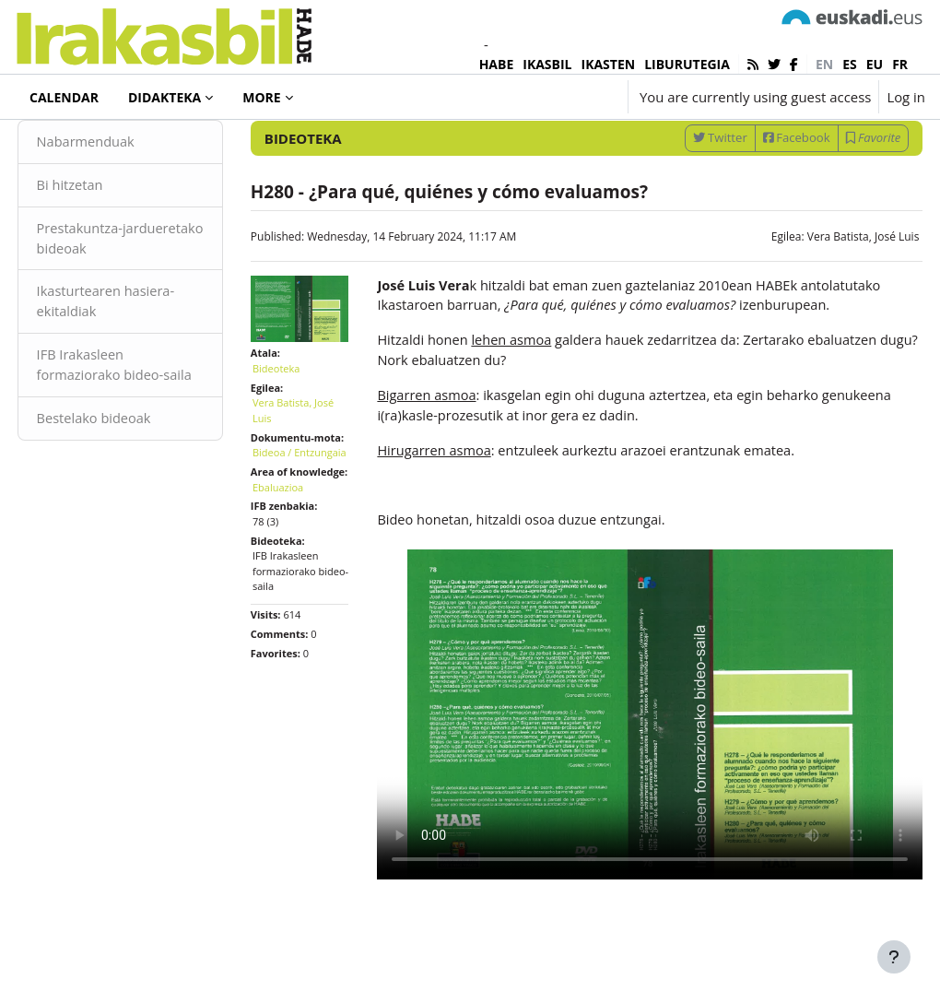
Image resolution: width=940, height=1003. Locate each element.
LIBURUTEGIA (687, 64)
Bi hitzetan (105, 244)
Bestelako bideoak (129, 501)
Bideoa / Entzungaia (296, 528)
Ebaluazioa (295, 586)
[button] (559, 97)
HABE (496, 64)
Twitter (685, 195)
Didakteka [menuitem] (164, 97)
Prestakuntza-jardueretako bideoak (139, 297)
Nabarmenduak (121, 200)
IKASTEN (609, 64)
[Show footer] (894, 957)
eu (874, 64)
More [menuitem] (261, 97)
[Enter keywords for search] (728, 147)
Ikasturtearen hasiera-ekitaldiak (141, 362)
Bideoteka (77, 146)
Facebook (761, 195)
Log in (906, 97)
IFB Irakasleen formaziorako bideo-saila (136, 437)
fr (900, 64)
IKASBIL (547, 64)
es (849, 64)
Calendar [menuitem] (64, 97)
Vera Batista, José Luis (828, 294)
